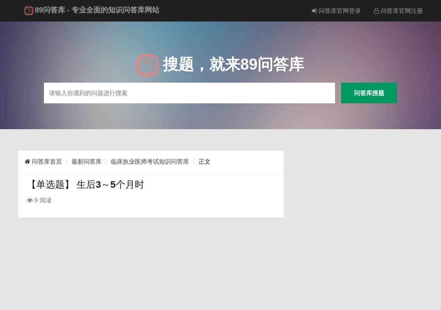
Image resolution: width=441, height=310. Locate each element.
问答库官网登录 (336, 10)
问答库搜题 (369, 93)
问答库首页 (43, 161)
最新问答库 (86, 161)
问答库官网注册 (398, 10)
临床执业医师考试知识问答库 (150, 161)
